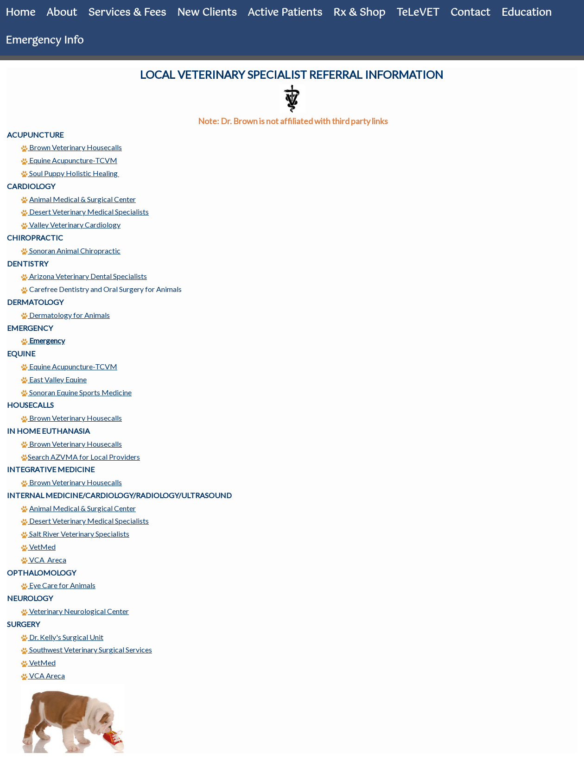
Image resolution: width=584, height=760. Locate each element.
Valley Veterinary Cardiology (75, 224)
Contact (470, 12)
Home (20, 12)
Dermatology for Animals (69, 314)
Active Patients (285, 12)
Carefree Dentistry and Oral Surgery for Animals (105, 289)
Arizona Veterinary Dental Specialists (88, 276)
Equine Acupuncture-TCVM (69, 366)
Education (526, 12)
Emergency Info (44, 40)
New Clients (206, 12)
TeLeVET (417, 12)
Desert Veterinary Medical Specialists (89, 211)
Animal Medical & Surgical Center (82, 199)
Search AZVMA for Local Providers (80, 456)
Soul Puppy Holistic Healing (70, 173)
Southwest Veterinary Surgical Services (86, 649)
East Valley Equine (54, 379)
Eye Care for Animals (58, 585)
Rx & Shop (359, 12)
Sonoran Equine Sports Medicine (76, 392)
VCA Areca (43, 675)
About (61, 12)
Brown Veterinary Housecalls (75, 147)
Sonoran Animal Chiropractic (71, 250)
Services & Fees (127, 12)
